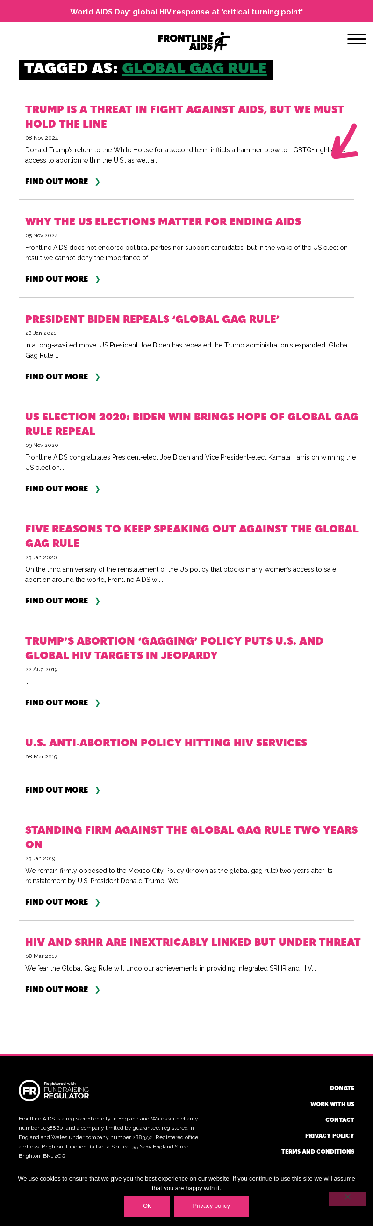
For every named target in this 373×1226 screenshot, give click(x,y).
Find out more (56, 181)
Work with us (332, 1103)
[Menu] (356, 40)
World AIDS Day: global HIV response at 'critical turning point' (186, 11)
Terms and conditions (317, 1151)
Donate (342, 1088)
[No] (347, 1199)
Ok (147, 1205)
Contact (339, 1119)
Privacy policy (329, 1135)
